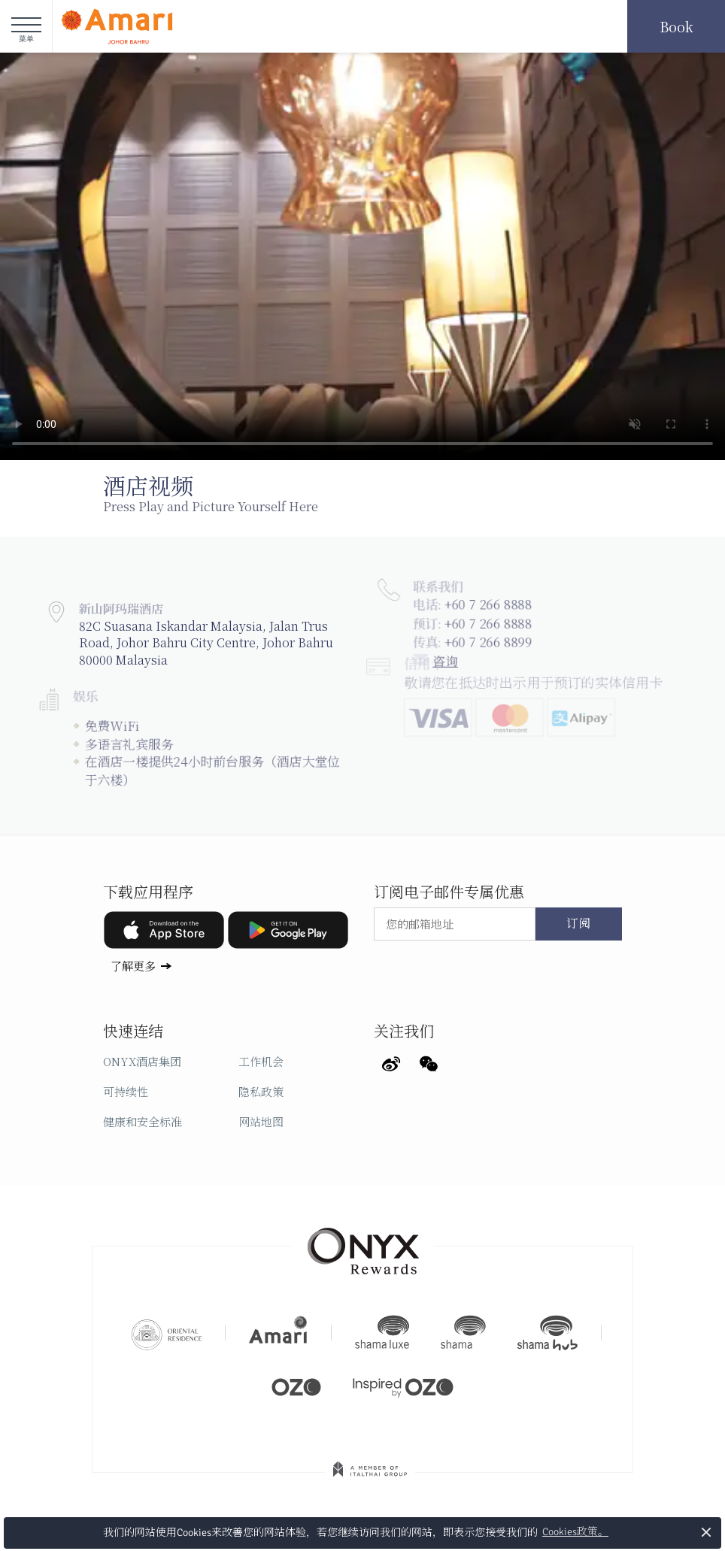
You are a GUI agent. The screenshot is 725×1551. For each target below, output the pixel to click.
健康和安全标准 (142, 1121)
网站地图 (261, 1121)
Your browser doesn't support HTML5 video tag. (362, 256)
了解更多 (133, 966)
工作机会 (261, 1061)
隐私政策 (261, 1091)
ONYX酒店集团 (142, 1061)
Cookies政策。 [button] (575, 1531)
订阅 (578, 924)
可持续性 (125, 1091)
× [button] (706, 1531)
